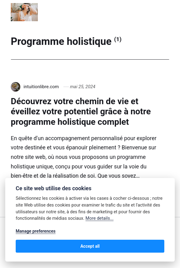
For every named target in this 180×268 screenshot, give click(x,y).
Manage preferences (36, 231)
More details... (100, 218)
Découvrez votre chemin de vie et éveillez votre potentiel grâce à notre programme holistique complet (81, 111)
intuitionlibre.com (41, 86)
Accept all (90, 246)
